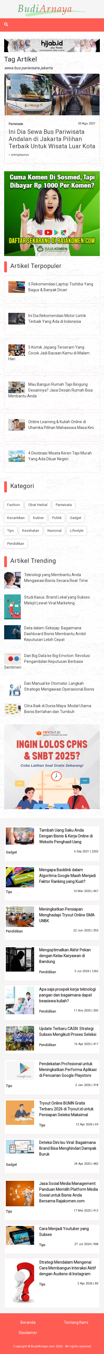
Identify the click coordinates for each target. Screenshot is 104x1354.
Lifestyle (76, 530)
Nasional (54, 530)
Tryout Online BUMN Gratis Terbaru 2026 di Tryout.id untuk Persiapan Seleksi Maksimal (66, 1109)
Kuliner (38, 518)
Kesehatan (30, 530)
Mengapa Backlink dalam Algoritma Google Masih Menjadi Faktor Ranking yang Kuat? (67, 876)
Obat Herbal (37, 505)
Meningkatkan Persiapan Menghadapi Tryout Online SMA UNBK (67, 915)
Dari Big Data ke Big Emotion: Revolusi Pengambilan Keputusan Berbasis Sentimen (47, 661)
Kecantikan (16, 518)
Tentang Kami (76, 1322)
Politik (57, 518)
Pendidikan (15, 543)
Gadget (75, 518)
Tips (10, 530)
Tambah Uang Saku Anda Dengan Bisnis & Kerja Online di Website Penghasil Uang (66, 836)
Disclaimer (28, 1332)
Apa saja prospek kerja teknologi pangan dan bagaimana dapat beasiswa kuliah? (67, 995)
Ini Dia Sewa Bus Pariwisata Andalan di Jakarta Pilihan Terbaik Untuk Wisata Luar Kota (52, 139)
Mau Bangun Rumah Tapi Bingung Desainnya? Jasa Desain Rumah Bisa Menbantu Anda (50, 390)
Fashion (13, 505)
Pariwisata (16, 124)
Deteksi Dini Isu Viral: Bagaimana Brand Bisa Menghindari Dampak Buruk (67, 1148)
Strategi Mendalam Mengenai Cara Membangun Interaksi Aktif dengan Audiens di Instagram (67, 1268)
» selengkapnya (19, 154)
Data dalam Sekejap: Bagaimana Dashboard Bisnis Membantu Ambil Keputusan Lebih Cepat (55, 634)
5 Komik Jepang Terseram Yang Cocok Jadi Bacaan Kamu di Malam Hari (49, 353)
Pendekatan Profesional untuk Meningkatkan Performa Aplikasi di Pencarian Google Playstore (68, 1070)
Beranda (28, 1322)
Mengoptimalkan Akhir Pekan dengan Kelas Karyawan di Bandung (65, 956)
